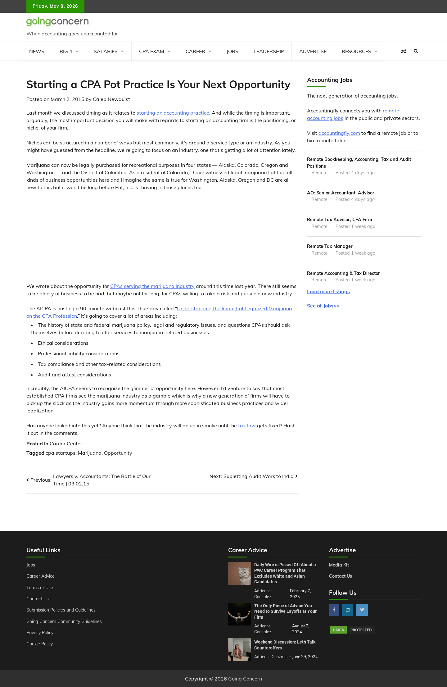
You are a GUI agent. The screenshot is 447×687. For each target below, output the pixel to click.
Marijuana (90, 453)
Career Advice (41, 576)
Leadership (269, 51)
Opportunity (118, 453)
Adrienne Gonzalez (271, 656)
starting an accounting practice (173, 113)
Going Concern (245, 679)
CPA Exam (151, 51)
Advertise (313, 51)
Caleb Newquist (111, 99)
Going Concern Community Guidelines (64, 621)
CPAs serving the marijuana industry (152, 286)
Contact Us (37, 599)
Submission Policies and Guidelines (61, 610)
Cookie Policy (39, 644)
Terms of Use (39, 587)
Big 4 (66, 51)
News (36, 51)
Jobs (232, 51)
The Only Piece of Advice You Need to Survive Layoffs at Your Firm (285, 611)
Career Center (66, 443)
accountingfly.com (339, 133)
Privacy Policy (40, 632)
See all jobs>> (323, 306)
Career (195, 51)
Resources (356, 51)
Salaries (106, 51)
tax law (247, 425)
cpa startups (60, 453)
